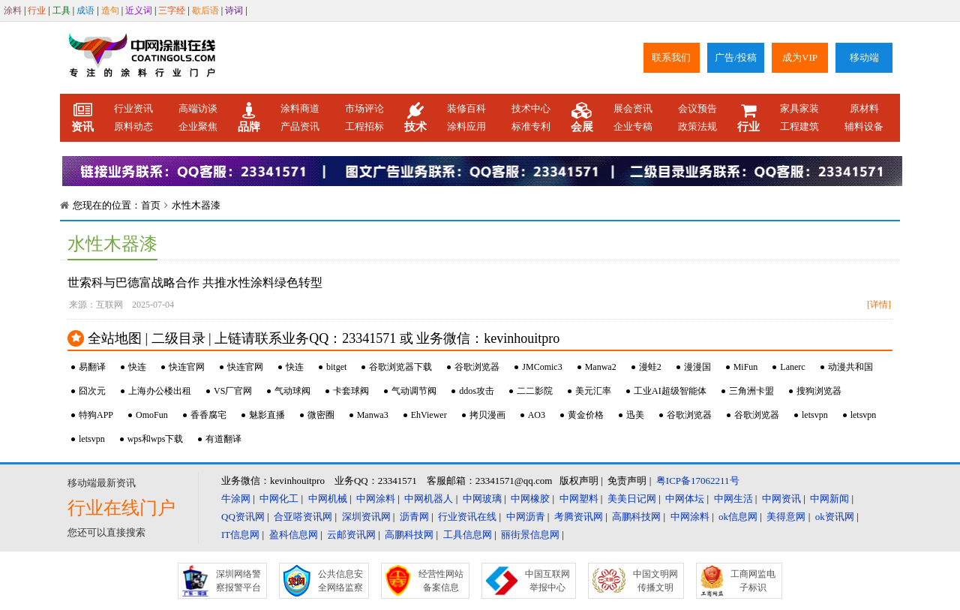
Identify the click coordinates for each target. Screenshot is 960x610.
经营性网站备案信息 (441, 581)
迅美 (635, 415)
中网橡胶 (530, 498)
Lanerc (792, 367)
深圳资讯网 (366, 516)
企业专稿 (633, 126)
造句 (110, 10)
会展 (582, 118)
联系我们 (671, 57)
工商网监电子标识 (753, 581)
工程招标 (364, 126)
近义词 (138, 10)
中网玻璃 (482, 498)
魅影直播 (267, 415)
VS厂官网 (233, 391)
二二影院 (535, 391)
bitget (336, 367)
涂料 (13, 10)
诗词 (234, 10)
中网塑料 (579, 498)
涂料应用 (466, 126)
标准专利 (531, 126)
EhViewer (429, 415)
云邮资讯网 (351, 534)
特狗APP (96, 415)
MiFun (746, 367)
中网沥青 (525, 516)
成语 (85, 10)
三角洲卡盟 (751, 391)
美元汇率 (593, 391)
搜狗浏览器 (819, 391)
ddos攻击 (476, 391)
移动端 (864, 57)
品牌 (249, 118)
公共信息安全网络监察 (340, 581)
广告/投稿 (736, 57)
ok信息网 (738, 516)
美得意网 (786, 516)
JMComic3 (542, 367)
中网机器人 (428, 498)
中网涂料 (375, 498)
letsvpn (815, 415)
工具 (61, 10)
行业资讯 (133, 108)
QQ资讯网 (243, 516)
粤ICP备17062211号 (698, 480)
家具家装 (799, 108)
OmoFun (152, 415)
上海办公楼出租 (159, 391)
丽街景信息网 (530, 534)
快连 (137, 367)
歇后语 (205, 10)
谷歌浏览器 (477, 367)
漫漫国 (697, 367)
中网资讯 (781, 498)
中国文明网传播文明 (655, 581)
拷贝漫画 (488, 415)
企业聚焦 (198, 126)
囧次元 (92, 391)
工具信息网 (467, 534)
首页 (150, 205)
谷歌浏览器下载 (400, 367)
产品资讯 (300, 126)
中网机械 (327, 498)
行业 (37, 10)
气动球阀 (292, 391)
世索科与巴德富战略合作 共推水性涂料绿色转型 (195, 282)
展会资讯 (633, 108)
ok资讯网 (834, 516)
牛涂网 (235, 498)
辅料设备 (864, 126)
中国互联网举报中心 (547, 581)
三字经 (171, 10)
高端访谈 (198, 108)
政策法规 (697, 126)
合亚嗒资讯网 (303, 516)
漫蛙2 (650, 367)
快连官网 (187, 367)
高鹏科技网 (636, 516)
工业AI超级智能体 (670, 391)
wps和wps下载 (156, 439)
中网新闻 (829, 498)
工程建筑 (799, 126)
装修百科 (466, 108)
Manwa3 (372, 415)
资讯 (83, 118)
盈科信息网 (293, 534)
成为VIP (800, 57)
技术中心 (531, 108)
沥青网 (414, 516)
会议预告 (697, 108)
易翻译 (92, 367)
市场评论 (364, 108)
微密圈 (321, 415)
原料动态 (133, 126)
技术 (415, 118)
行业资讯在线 (467, 516)
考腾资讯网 (578, 516)
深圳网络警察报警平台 (238, 581)
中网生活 (733, 498)
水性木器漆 (196, 205)
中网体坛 (684, 498)
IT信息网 (240, 534)
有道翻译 (224, 439)
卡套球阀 (351, 391)
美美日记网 (632, 498)
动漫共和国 (850, 367)
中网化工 (279, 498)
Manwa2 (600, 367)
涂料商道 (300, 108)
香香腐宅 (208, 415)
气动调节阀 (414, 391)
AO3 (536, 415)
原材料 (864, 108)
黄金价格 (586, 415)
